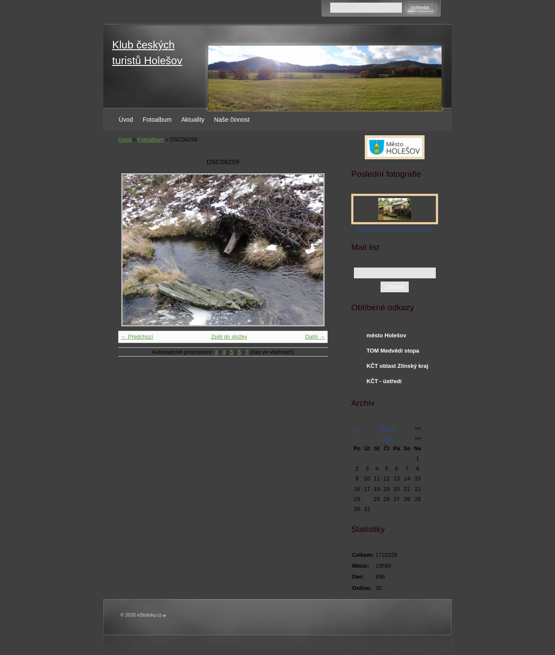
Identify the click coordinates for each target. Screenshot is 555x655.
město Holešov (386, 335)
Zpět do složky (229, 336)
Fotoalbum (157, 119)
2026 (387, 438)
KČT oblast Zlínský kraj (397, 366)
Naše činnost (232, 119)
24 (367, 499)
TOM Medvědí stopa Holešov (393, 352)
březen (387, 428)
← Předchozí (137, 336)
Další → (315, 336)
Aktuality (192, 119)
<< (357, 428)
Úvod (126, 119)
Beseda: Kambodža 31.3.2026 (394, 228)
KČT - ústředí (384, 381)
